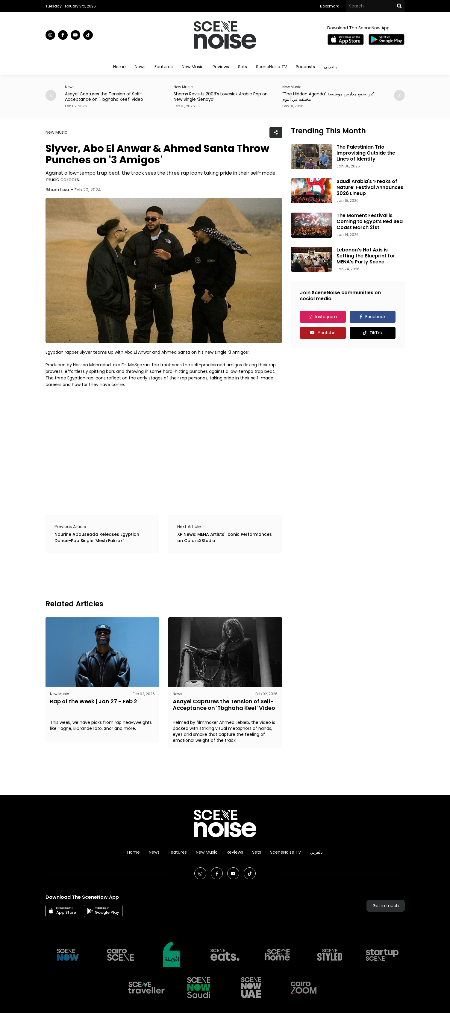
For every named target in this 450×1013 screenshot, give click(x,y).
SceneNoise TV (271, 67)
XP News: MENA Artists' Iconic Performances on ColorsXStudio (224, 537)
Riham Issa (57, 190)
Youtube (327, 333)
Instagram (326, 317)
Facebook (375, 317)
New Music (193, 67)
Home (119, 67)
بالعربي (330, 67)
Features (163, 67)
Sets (242, 67)
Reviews (221, 67)
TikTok (376, 333)
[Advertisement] (154, 575)
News (140, 67)
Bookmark (329, 6)
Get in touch (385, 906)
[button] (399, 95)
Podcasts (305, 67)
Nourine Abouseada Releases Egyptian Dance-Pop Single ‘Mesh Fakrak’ (96, 537)
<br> (164, 446)
